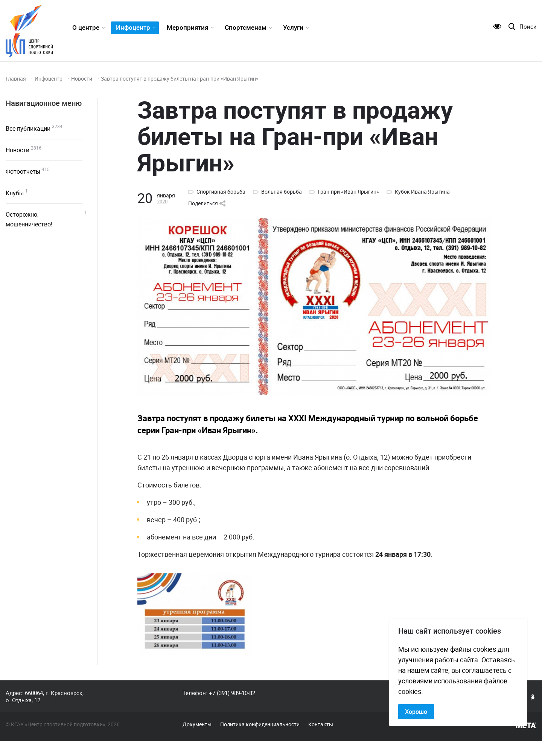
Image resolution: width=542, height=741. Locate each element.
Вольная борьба (281, 192)
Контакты (320, 724)
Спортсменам (245, 27)
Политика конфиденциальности (260, 724)
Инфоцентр (133, 27)
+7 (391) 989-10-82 (232, 693)
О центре (85, 27)
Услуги (293, 27)
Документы (197, 724)
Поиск (527, 26)
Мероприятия (187, 27)
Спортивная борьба (220, 192)
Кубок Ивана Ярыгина (422, 192)
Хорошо (416, 711)
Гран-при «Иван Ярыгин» (348, 192)
